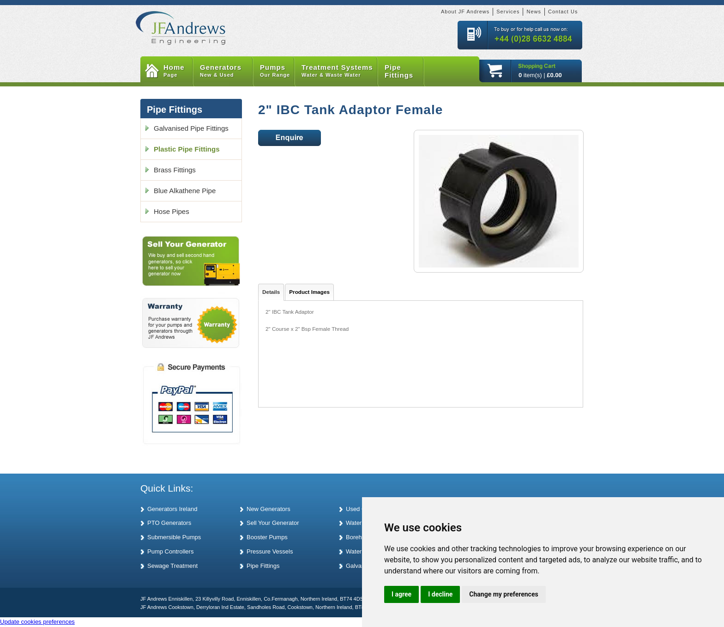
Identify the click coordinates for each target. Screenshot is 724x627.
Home (178, 71)
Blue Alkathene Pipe (185, 191)
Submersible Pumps (174, 537)
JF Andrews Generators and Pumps (181, 22)
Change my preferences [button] (503, 594)
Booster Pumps (267, 537)
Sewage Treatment (172, 565)
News (533, 11)
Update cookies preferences (37, 621)
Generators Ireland (172, 508)
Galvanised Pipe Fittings (191, 128)
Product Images (309, 292)
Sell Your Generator (273, 522)
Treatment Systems (340, 71)
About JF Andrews (465, 11)
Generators (226, 71)
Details (271, 292)
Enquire (289, 138)
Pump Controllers (170, 551)
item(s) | (540, 75)
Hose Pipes (171, 211)
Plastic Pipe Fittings (187, 149)
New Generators (268, 508)
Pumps (277, 71)
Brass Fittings (175, 170)
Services (507, 11)
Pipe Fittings (399, 71)
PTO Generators (169, 522)
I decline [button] (440, 594)
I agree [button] (401, 594)
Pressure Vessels (270, 551)
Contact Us (563, 11)
